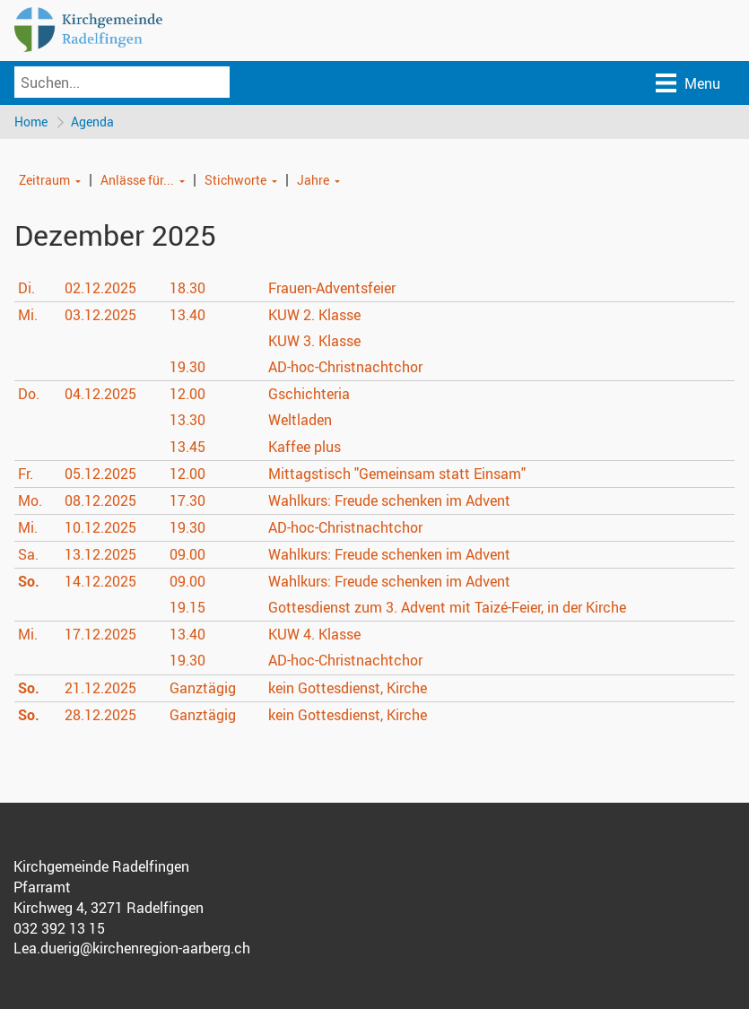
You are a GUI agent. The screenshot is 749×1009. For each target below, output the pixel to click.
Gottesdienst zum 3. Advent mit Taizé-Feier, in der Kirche (447, 607)
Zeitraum (44, 179)
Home (31, 121)
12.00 (187, 394)
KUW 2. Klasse (314, 315)
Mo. (30, 500)
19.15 (187, 607)
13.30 (187, 420)
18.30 (187, 288)
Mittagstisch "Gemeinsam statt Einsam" (397, 473)
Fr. (25, 473)
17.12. (100, 634)
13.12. (100, 554)
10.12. (100, 527)
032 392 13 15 (59, 928)
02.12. (100, 288)
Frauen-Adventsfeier (332, 288)
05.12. (100, 473)
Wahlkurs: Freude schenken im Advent (389, 500)
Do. (28, 394)
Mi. (28, 315)
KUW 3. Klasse (314, 341)
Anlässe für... (137, 179)
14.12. (100, 581)
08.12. (100, 500)
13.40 (187, 315)
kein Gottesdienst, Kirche (347, 688)
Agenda (92, 121)
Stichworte (235, 179)
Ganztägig (203, 688)
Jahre (313, 179)
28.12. (100, 715)
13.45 (187, 447)
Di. (26, 288)
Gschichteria (309, 394)
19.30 (187, 367)
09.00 (187, 554)
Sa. (28, 554)
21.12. (100, 688)
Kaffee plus (304, 447)
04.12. (100, 394)
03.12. (100, 315)
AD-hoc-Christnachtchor (345, 367)
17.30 (187, 500)
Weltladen (300, 420)
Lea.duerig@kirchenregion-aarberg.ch (131, 948)
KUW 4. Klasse (314, 634)
